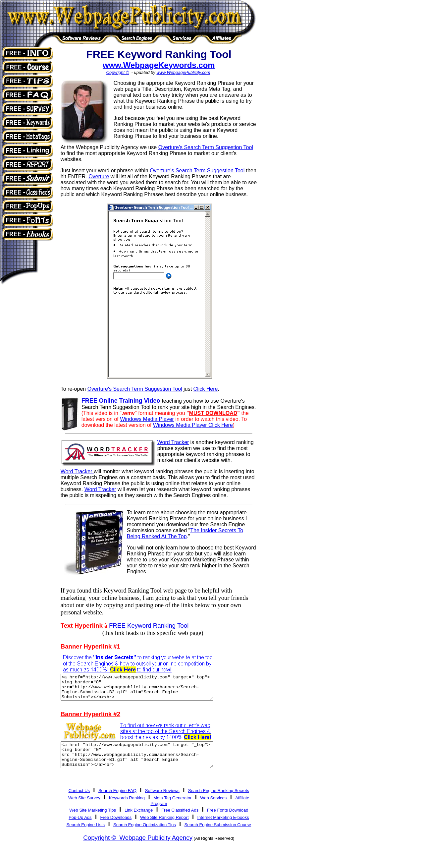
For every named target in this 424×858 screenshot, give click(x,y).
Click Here (205, 389)
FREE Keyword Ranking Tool (148, 625)
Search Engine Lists (85, 834)
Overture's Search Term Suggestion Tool (205, 147)
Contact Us (79, 800)
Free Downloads (116, 827)
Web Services (213, 807)
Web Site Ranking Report (164, 827)
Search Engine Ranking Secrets (218, 800)
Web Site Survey (84, 807)
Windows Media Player (147, 419)
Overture (98, 176)
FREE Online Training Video (120, 400)
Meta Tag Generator (172, 807)
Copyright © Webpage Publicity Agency (137, 847)
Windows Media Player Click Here (193, 425)
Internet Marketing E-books (223, 827)
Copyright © (117, 72)
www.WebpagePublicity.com (183, 72)
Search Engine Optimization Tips (144, 834)
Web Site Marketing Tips (92, 820)
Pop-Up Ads (80, 827)
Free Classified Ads (179, 820)
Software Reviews (162, 800)
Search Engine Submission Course (218, 834)
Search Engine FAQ (117, 800)
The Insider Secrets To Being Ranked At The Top (185, 533)
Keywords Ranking (127, 807)
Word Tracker (100, 489)
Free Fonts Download (227, 820)
